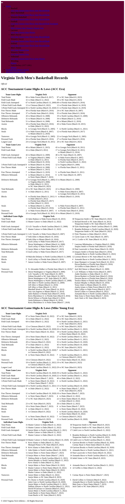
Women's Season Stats (35, 28)
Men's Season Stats (18, 28)
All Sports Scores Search (15, 72)
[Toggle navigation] (2, 2)
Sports (8, 6)
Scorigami (54, 24)
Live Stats (15, 10)
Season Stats (24, 10)
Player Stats (34, 10)
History (32, 32)
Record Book (44, 10)
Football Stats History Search (17, 70)
